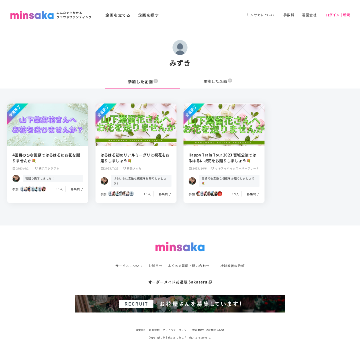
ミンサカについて (261, 14)
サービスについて (126, 265)
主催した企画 (218, 81)
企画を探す (148, 15)
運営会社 (309, 14)
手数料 (288, 14)
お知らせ (154, 265)
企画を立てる (117, 15)
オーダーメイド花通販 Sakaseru (180, 281)
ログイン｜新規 (338, 14)
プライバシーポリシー (176, 329)
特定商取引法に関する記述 (208, 329)
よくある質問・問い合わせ (189, 265)
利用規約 (154, 329)
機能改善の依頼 (235, 265)
